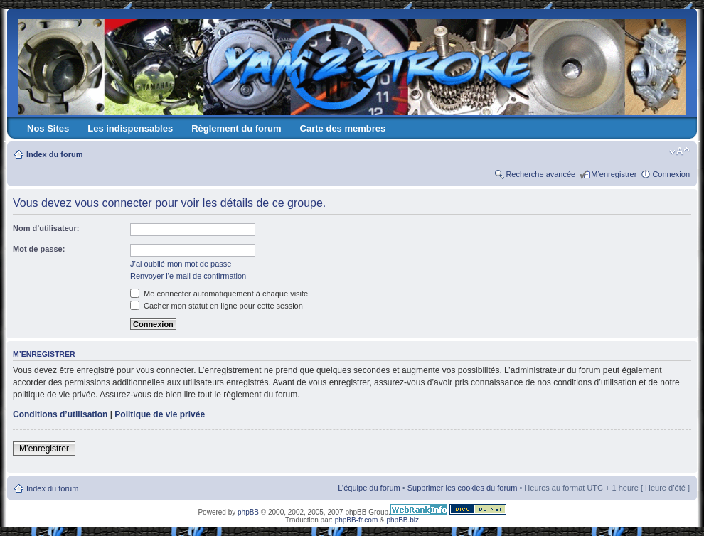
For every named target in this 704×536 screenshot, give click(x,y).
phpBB (248, 512)
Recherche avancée (540, 174)
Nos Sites (48, 128)
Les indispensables (130, 128)
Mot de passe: (39, 249)
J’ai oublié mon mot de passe (180, 263)
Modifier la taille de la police (679, 151)
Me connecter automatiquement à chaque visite (219, 293)
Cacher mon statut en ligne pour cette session (216, 305)
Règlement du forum (236, 128)
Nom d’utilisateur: (46, 228)
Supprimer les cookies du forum (462, 487)
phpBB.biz (402, 520)
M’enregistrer (613, 174)
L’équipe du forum (369, 487)
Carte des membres (343, 128)
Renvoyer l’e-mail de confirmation (188, 276)
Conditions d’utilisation (60, 414)
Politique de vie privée (159, 414)
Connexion (671, 174)
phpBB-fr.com (356, 520)
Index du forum (54, 154)
